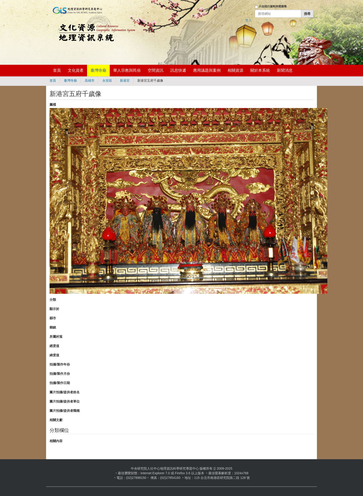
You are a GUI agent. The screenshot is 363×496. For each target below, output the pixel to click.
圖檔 (53, 104)
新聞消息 (285, 70)
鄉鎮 (53, 327)
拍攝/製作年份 (60, 364)
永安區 (107, 80)
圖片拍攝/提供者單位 (65, 401)
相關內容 (56, 441)
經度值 (54, 346)
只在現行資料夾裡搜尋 (273, 6)
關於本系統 (260, 70)
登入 (248, 20)
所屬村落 (56, 336)
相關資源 (235, 70)
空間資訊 (155, 70)
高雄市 (89, 80)
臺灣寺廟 (98, 70)
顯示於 (54, 309)
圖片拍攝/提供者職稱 (65, 410)
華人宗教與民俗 (127, 70)
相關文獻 (56, 420)
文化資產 (76, 70)
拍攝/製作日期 (60, 383)
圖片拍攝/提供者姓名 (65, 392)
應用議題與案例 (207, 70)
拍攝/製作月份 (60, 373)
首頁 (57, 70)
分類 (53, 299)
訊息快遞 (178, 70)
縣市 (53, 318)
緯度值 (54, 355)
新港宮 (125, 80)
